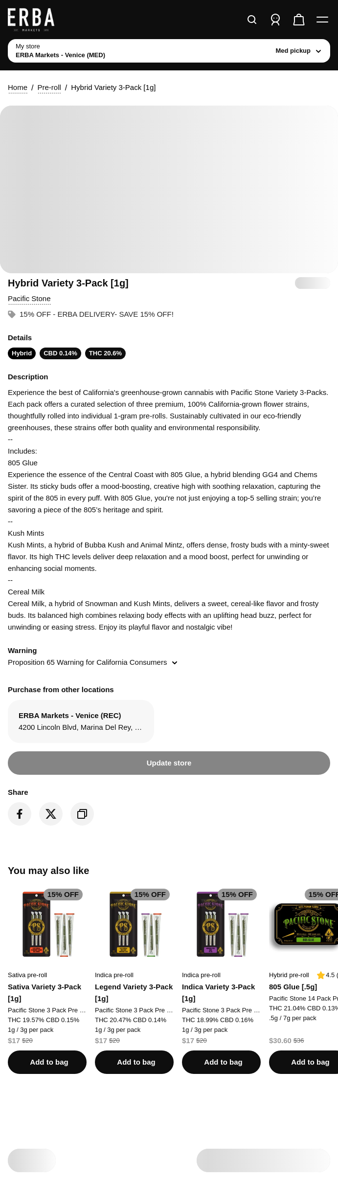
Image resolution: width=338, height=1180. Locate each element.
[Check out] (299, 19)
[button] (29, 299)
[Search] (252, 19)
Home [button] (17, 87)
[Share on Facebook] (19, 814)
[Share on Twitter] (51, 814)
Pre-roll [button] (49, 87)
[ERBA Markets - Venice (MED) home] (44, 19)
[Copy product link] (82, 814)
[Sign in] (275, 19)
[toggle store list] (169, 51)
